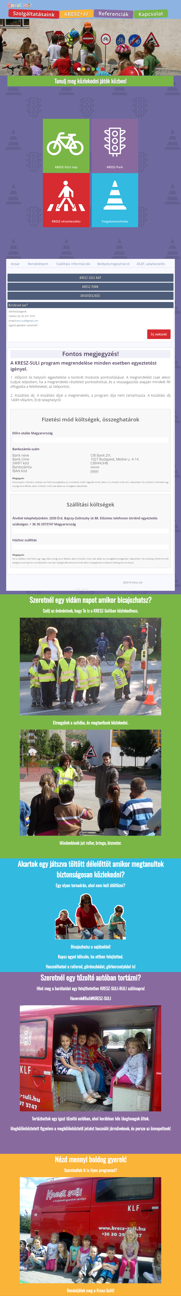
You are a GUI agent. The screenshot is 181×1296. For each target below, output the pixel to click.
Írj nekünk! (159, 334)
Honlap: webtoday (81, 589)
